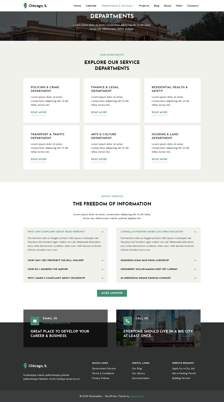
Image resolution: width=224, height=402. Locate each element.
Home (77, 5)
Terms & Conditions (103, 373)
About (167, 5)
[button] (65, 231)
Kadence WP (137, 396)
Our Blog (137, 368)
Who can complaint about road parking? (56, 232)
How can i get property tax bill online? (56, 260)
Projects (144, 5)
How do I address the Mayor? (48, 269)
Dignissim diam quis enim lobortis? (145, 260)
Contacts (192, 5)
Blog (156, 5)
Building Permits (181, 378)
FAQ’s (179, 5)
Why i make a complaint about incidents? (56, 278)
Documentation (141, 378)
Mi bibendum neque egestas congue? (146, 278)
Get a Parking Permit (184, 373)
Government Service (104, 368)
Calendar (91, 5)
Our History (138, 373)
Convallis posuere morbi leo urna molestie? (152, 232)
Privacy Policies (100, 378)
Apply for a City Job (183, 368)
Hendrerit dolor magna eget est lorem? (149, 269)
